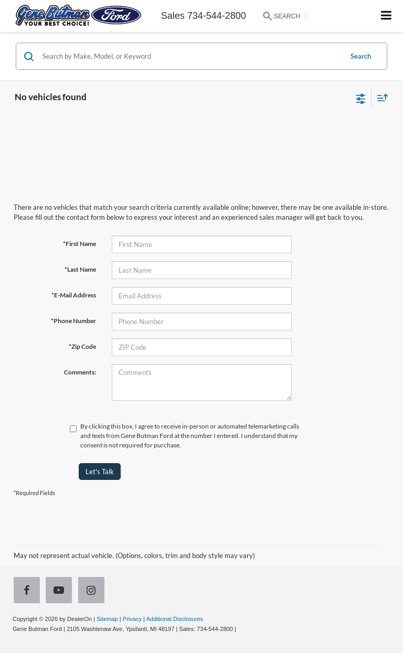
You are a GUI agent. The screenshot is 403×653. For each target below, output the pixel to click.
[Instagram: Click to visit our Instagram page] (93, 591)
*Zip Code (82, 346)
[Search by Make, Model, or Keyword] (190, 56)
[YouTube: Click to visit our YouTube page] (61, 591)
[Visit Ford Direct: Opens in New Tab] (240, 629)
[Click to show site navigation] (386, 16)
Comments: (80, 372)
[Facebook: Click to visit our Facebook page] (29, 591)
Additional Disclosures (174, 619)
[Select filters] (360, 97)
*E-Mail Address (73, 295)
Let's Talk (100, 471)
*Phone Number (73, 321)
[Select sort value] (380, 97)
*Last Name (80, 269)
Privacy (132, 619)
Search (361, 56)
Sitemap (107, 619)
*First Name (79, 244)
